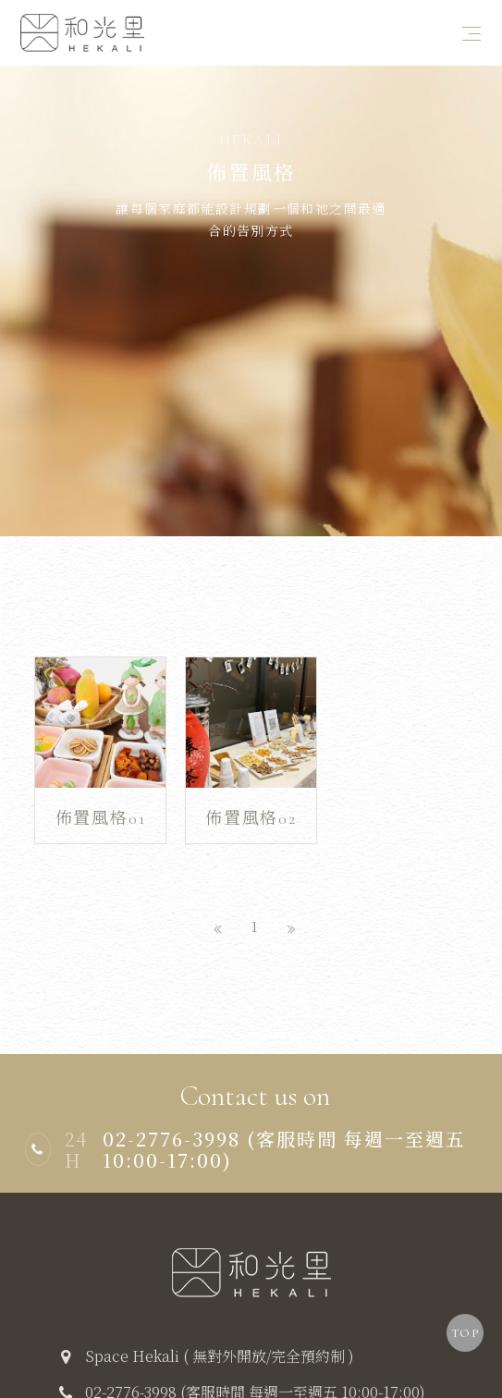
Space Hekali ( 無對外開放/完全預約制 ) (219, 1330)
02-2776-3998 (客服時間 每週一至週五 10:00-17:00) (255, 1366)
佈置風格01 (100, 796)
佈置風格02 (251, 796)
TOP (465, 1333)
